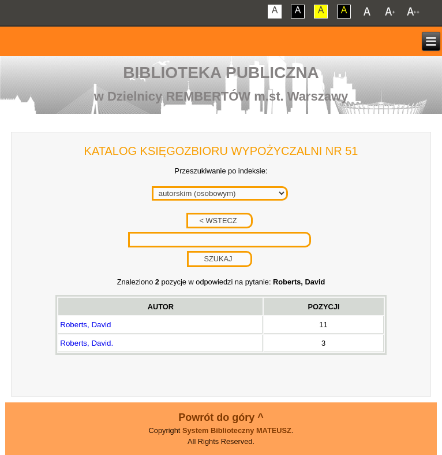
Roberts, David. (86, 343)
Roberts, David (85, 324)
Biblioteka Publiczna (221, 73)
